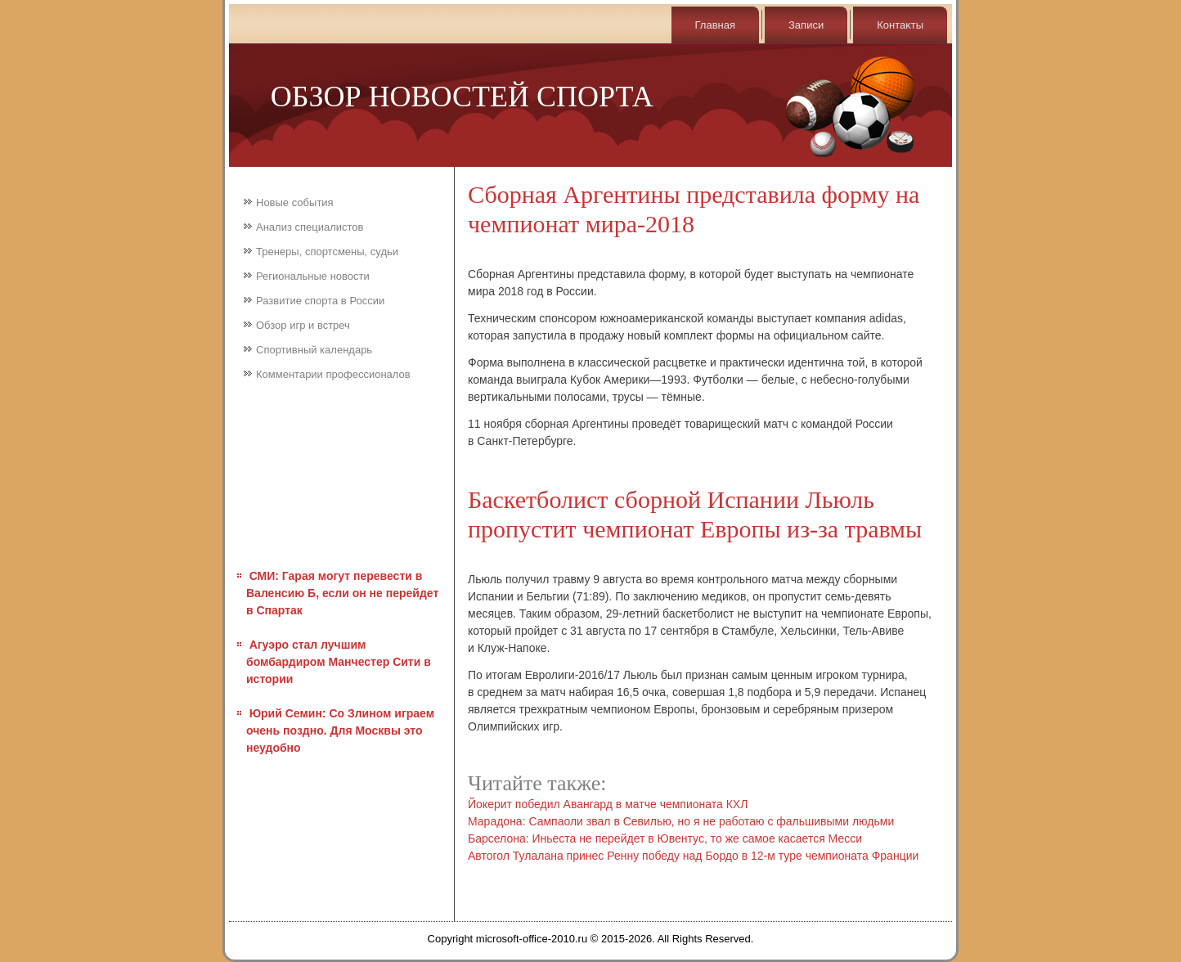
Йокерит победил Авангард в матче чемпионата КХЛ (608, 804)
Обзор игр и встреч (303, 325)
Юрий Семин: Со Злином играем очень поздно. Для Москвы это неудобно (340, 730)
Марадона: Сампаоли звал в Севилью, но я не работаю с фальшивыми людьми (681, 821)
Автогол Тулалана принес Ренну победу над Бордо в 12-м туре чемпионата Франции (693, 855)
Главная (715, 25)
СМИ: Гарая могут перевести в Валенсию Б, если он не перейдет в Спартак (342, 593)
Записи (806, 25)
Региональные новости (313, 276)
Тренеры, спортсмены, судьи (327, 251)
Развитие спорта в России (320, 300)
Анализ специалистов (310, 227)
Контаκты (900, 25)
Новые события (295, 202)
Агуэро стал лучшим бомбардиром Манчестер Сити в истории (338, 662)
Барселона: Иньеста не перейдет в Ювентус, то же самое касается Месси (665, 838)
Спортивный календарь (314, 350)
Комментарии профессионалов (333, 374)
